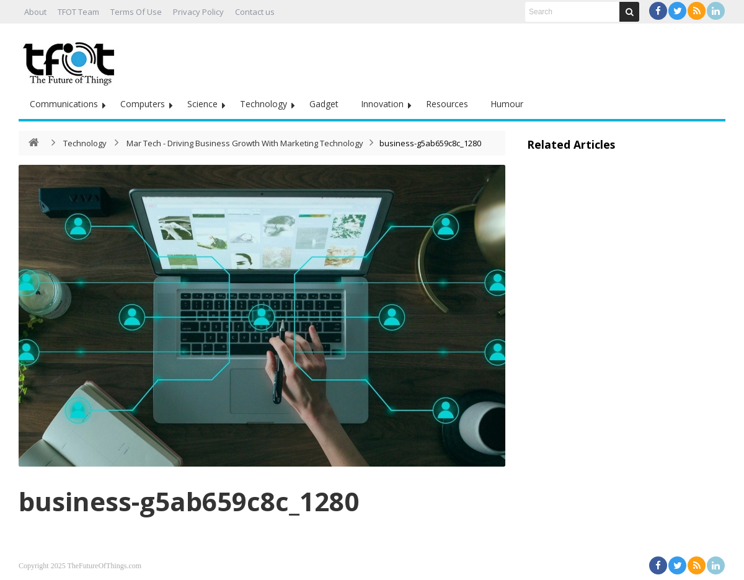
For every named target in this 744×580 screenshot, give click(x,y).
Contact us (255, 11)
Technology (263, 104)
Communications (64, 104)
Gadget (324, 104)
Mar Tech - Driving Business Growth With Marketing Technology (244, 143)
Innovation (382, 104)
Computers (142, 104)
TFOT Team (78, 11)
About (35, 11)
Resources (447, 104)
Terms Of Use (136, 11)
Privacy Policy (198, 11)
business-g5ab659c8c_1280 (189, 501)
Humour (506, 104)
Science (202, 104)
